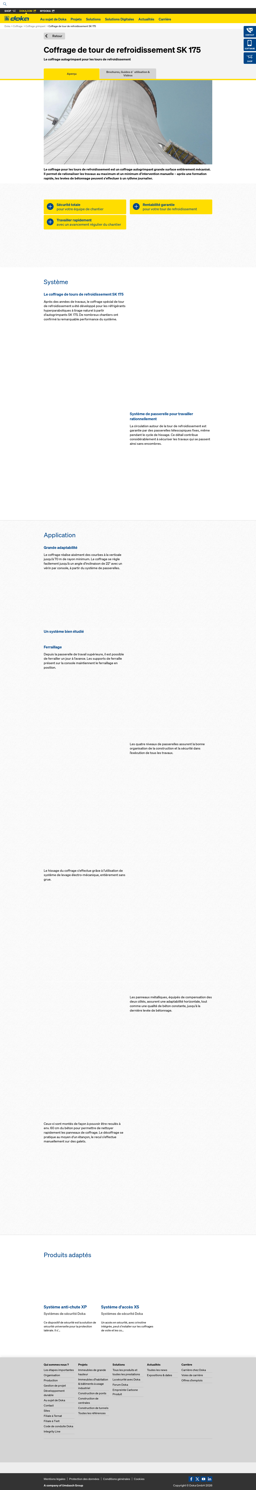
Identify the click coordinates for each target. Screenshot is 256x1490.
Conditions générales (116, 1479)
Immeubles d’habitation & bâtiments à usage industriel (93, 1383)
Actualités (146, 19)
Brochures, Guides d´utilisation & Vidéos (128, 73)
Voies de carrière (192, 1375)
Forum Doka (120, 1385)
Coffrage (18, 26)
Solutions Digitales (119, 19)
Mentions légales (54, 1479)
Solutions (93, 19)
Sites (47, 1411)
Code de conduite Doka (58, 1426)
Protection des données (84, 1479)
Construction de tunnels (93, 1408)
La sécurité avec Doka (126, 1379)
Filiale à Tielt (52, 1421)
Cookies (139, 1479)
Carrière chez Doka (193, 1370)
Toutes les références (92, 1413)
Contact (49, 1405)
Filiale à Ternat (53, 1416)
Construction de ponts (92, 1393)
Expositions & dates (159, 1375)
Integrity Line (52, 1431)
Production (51, 1380)
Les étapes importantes (59, 1370)
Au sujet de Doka (53, 19)
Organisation (52, 1375)
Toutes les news (157, 1370)
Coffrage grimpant (35, 26)
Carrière (165, 19)
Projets (76, 19)
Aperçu (72, 74)
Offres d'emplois (192, 1380)
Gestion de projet (55, 1385)
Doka (7, 26)
